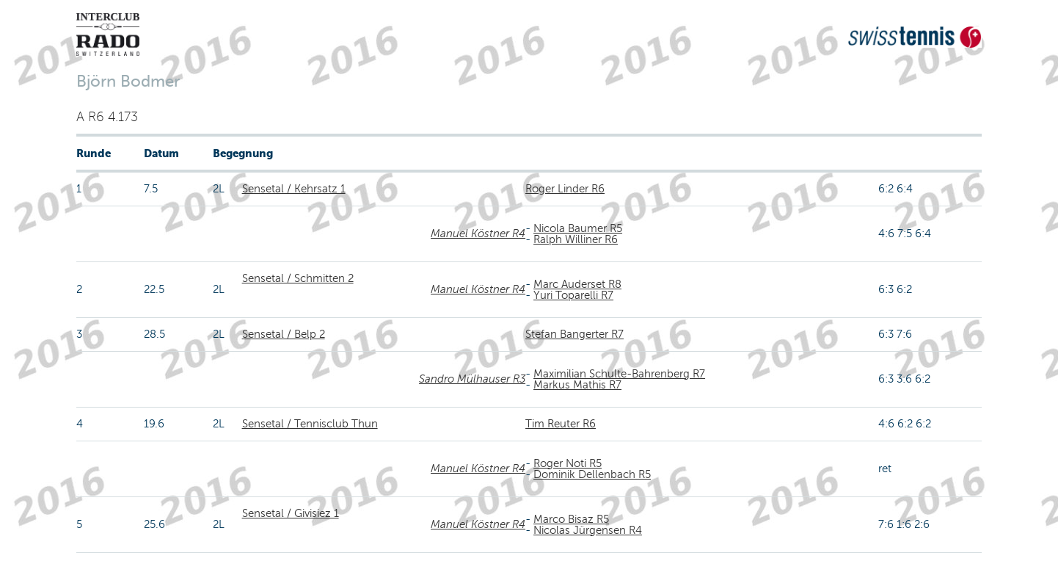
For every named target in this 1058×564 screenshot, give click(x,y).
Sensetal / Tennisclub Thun (310, 424)
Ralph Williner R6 (575, 239)
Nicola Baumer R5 (577, 228)
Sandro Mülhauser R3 (472, 379)
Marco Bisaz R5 (571, 519)
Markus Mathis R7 (577, 385)
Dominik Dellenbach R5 (592, 474)
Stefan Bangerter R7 (574, 334)
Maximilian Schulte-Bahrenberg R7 (619, 374)
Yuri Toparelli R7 (573, 295)
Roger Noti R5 (567, 463)
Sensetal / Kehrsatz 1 (294, 189)
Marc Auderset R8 (577, 284)
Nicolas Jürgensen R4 (587, 530)
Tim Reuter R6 (560, 424)
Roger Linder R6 (565, 189)
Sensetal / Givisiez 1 (290, 513)
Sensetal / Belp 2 (283, 334)
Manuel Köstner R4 (478, 233)
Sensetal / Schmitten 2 (298, 278)
